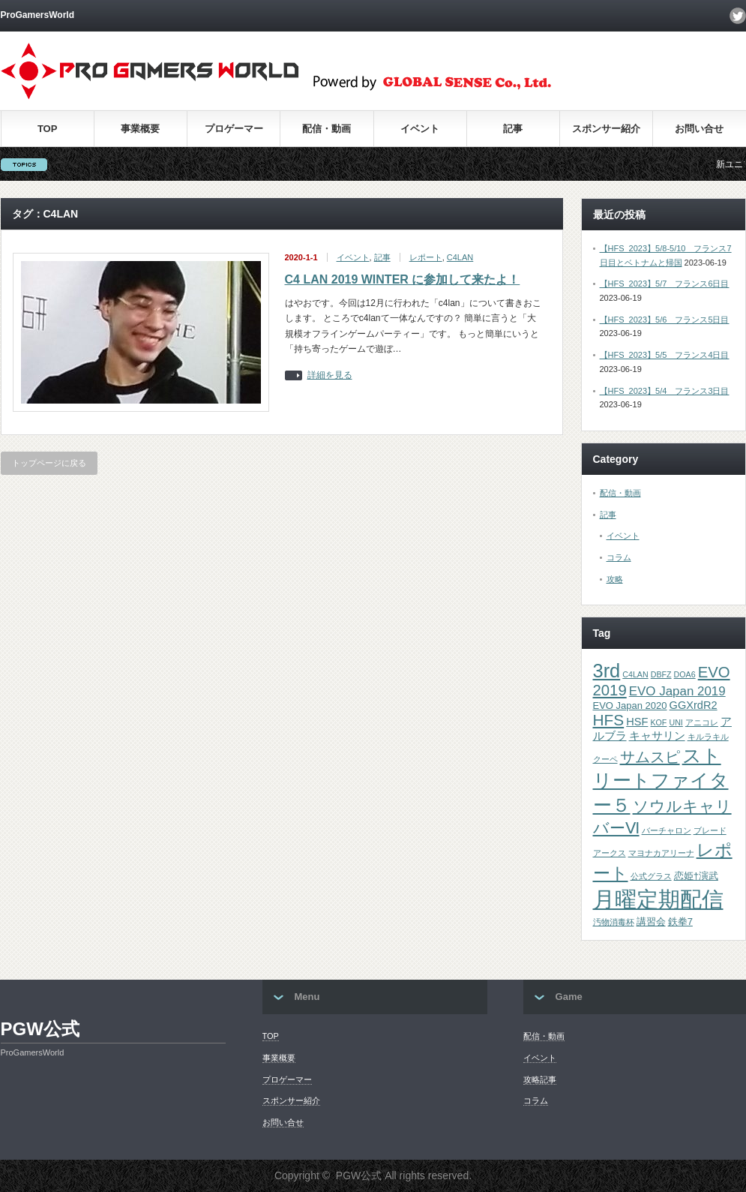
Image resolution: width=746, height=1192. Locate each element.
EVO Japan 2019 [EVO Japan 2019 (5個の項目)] (677, 691)
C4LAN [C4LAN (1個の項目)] (635, 674)
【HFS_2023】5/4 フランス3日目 (665, 390)
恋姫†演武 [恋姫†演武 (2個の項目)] (696, 875)
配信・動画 (326, 128)
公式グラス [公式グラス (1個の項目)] (651, 876)
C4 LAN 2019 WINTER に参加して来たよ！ (402, 279)
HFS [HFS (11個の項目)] (609, 719)
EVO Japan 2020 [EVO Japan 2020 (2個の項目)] (630, 705)
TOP (47, 128)
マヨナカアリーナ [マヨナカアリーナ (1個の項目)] (661, 852)
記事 (513, 128)
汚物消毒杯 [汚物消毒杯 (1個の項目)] (613, 921)
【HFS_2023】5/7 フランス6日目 (665, 283)
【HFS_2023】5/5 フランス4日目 (665, 354)
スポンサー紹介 (606, 128)
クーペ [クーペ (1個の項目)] (605, 759)
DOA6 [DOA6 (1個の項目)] (685, 674)
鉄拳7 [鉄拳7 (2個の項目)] (680, 921)
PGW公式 (40, 1029)
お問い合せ (699, 128)
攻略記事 (539, 1079)
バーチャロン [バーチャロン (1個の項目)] (666, 830)
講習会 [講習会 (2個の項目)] (651, 921)
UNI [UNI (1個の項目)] (675, 722)
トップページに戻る (49, 462)
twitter (738, 16)
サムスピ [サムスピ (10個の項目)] (650, 757)
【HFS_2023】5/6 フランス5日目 (665, 319)
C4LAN (460, 257)
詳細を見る (329, 375)
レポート (425, 257)
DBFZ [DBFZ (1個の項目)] (661, 674)
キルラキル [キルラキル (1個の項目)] (708, 736)
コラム (619, 557)
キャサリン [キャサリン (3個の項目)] (657, 736)
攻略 (615, 579)
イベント (419, 128)
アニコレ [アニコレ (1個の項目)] (701, 722)
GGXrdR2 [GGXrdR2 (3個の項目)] (694, 705)
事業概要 (140, 128)
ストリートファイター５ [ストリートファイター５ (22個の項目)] (661, 780)
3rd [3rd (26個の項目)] (607, 670)
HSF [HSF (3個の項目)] (637, 722)
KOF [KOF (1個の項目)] (658, 722)
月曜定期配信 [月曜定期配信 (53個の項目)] (658, 899)
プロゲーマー (234, 128)
